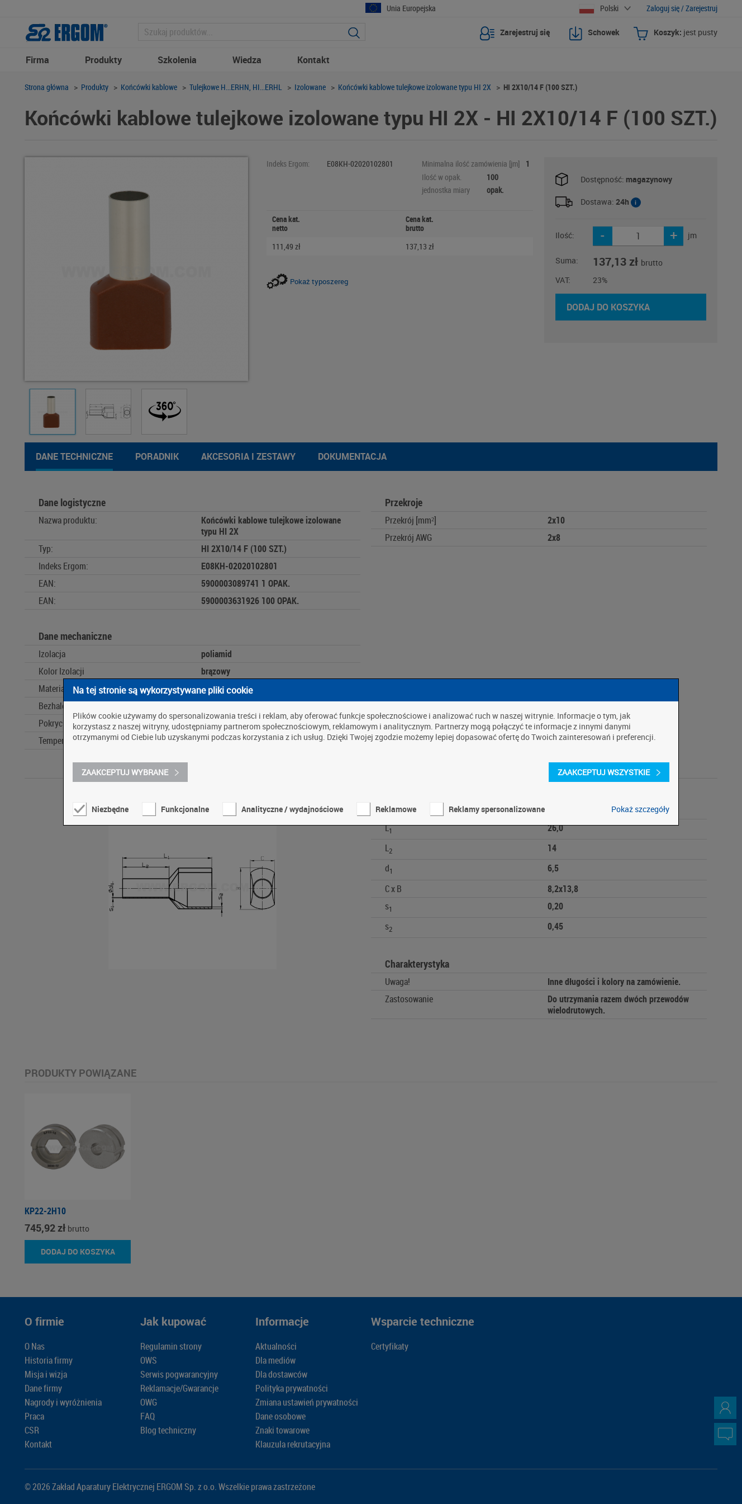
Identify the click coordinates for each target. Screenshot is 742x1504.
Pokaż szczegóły (640, 809)
